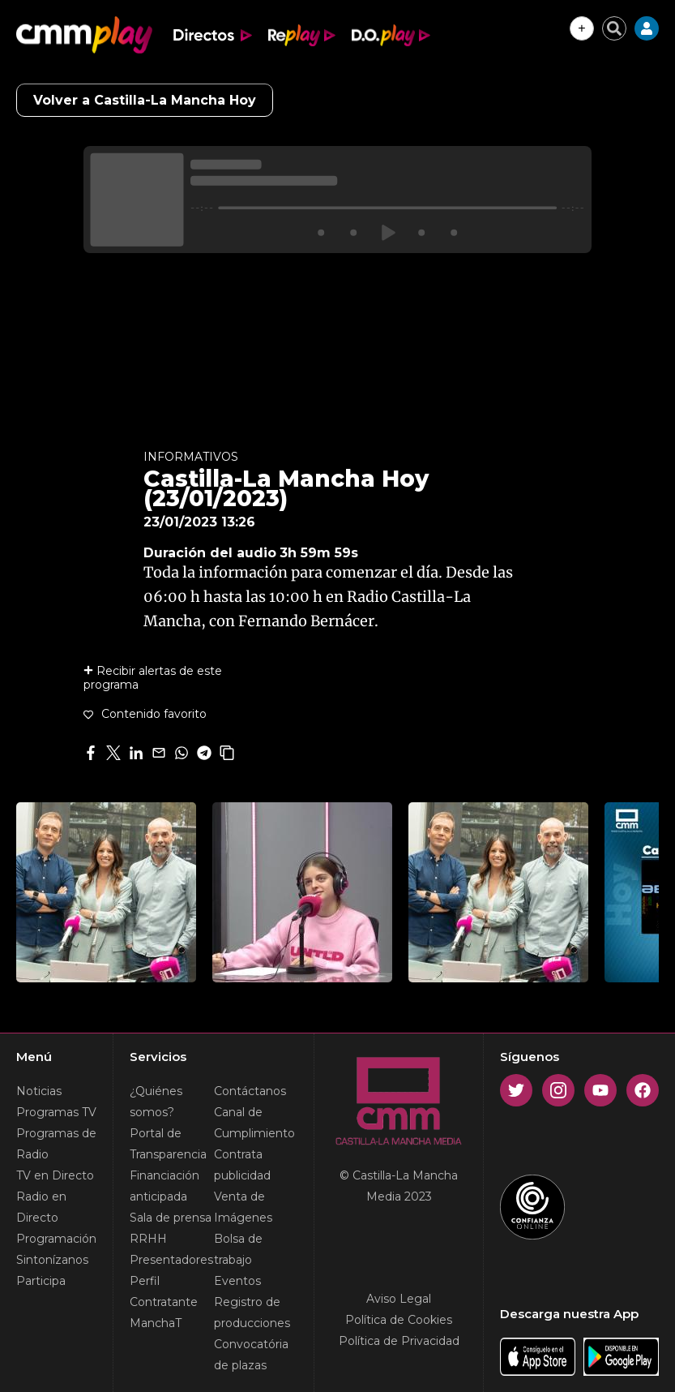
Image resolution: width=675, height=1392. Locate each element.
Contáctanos (250, 1091)
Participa (41, 1281)
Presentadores (171, 1259)
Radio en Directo (41, 1207)
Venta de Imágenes (243, 1207)
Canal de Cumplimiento (254, 1123)
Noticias (39, 1091)
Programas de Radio (56, 1144)
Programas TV (56, 1112)
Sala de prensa (170, 1217)
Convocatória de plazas (251, 1355)
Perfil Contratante (164, 1291)
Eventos (237, 1281)
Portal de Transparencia (168, 1144)
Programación (56, 1238)
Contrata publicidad (242, 1165)
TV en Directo (55, 1175)
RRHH (148, 1238)
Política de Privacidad (399, 1341)
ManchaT (156, 1323)
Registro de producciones (252, 1312)
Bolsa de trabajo (238, 1249)
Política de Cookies (398, 1320)
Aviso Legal (398, 1298)
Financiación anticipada (164, 1186)
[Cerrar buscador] (614, 28)
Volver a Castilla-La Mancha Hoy (144, 100)
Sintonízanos (52, 1259)
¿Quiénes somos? (156, 1101)
